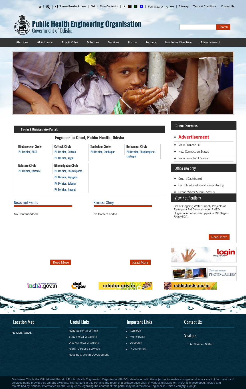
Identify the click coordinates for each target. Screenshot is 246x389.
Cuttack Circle (62, 146)
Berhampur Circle (136, 146)
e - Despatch (134, 342)
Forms (132, 42)
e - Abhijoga (133, 330)
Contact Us (227, 6)
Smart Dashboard (190, 179)
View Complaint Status (193, 158)
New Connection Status (193, 151)
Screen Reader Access (72, 6)
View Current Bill (189, 145)
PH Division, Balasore (29, 171)
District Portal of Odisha (84, 342)
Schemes (93, 42)
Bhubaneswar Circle (30, 146)
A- (163, 6)
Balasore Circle (27, 165)
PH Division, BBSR (27, 151)
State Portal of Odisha (83, 336)
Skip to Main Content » (104, 6)
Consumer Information (193, 165)
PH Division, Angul (63, 158)
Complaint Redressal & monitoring (201, 185)
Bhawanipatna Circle (66, 165)
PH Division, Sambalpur (103, 151)
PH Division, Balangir (65, 183)
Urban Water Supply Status (196, 192)
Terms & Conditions (204, 6)
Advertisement (210, 42)
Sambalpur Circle (100, 146)
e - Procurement (136, 348)
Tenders (151, 42)
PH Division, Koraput (65, 189)
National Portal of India (83, 330)
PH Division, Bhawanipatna (68, 171)
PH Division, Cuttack (65, 151)
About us (22, 42)
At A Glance (45, 42)
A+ (171, 6)
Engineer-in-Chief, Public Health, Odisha (89, 137)
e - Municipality (135, 336)
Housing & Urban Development (89, 354)
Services (113, 42)
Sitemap (184, 6)
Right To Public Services (84, 348)
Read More (61, 262)
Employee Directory (178, 42)
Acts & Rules (70, 42)
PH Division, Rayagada (65, 177)
